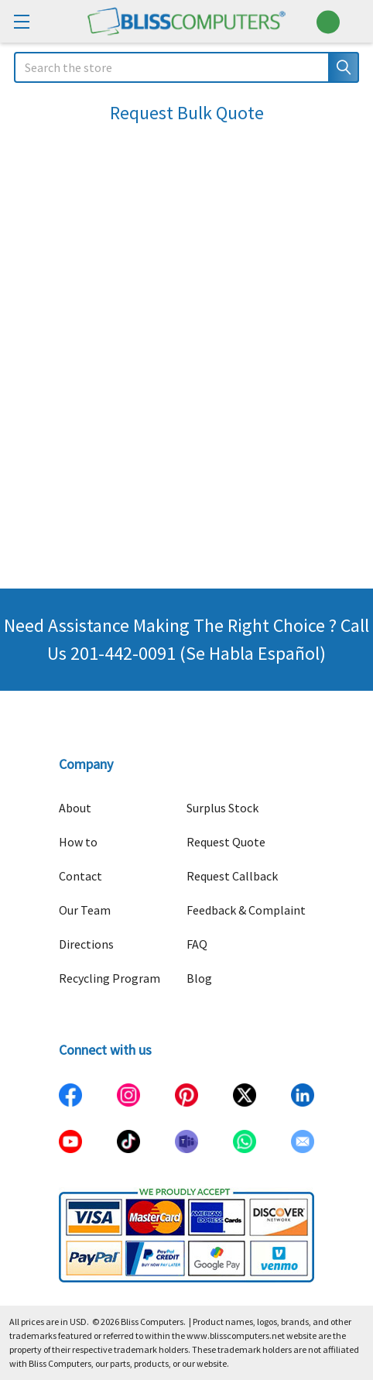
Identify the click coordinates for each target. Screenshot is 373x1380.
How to (78, 842)
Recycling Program (109, 978)
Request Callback (232, 876)
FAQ (196, 944)
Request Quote (225, 842)
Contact (80, 876)
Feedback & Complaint (246, 910)
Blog (199, 978)
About (75, 807)
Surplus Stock (222, 807)
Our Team (85, 910)
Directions (86, 944)
